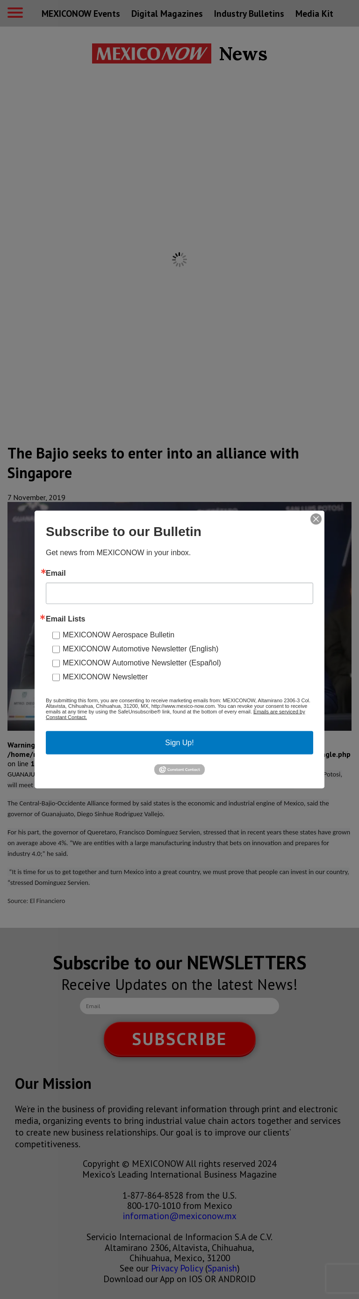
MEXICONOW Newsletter (105, 677)
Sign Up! (179, 743)
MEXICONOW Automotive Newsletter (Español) (142, 663)
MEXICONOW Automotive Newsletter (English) (140, 649)
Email (56, 573)
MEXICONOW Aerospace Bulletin (118, 635)
